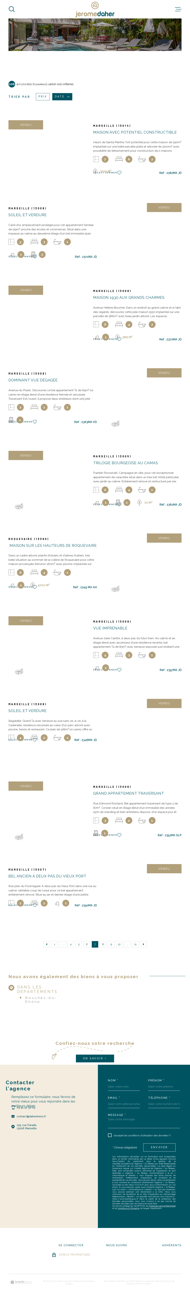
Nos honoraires (111, 1281)
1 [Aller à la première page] (54, 944)
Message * (117, 1115)
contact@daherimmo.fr (31, 1116)
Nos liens (168, 1281)
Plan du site (127, 1281)
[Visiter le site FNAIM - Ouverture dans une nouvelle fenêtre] (172, 1256)
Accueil (22, 83)
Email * (114, 1098)
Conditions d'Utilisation (129, 1208)
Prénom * (156, 1080)
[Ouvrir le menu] (178, 9)
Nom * (113, 1080)
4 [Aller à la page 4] (71, 944)
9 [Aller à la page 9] (111, 944)
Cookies (147, 1284)
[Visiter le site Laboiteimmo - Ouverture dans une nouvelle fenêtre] (21, 1282)
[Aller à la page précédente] (46, 944)
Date (62, 96)
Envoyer (159, 1147)
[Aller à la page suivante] (143, 944)
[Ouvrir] (11, 9)
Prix (43, 96)
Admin (157, 1281)
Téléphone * (159, 1098)
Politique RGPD (133, 1283)
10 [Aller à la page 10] (119, 944)
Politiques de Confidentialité (162, 1206)
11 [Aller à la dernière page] (135, 944)
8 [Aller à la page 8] (103, 944)
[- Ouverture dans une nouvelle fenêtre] (112, 1256)
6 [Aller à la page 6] (87, 944)
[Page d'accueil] (95, 9)
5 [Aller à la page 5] (78, 944)
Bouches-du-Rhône (41, 1000)
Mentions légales (143, 1281)
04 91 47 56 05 (26, 1107)
